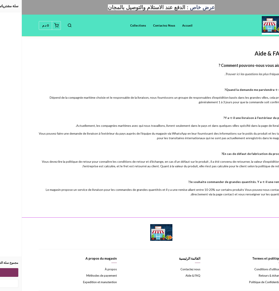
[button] (47, 25)
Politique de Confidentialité (244, 282)
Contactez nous (142, 25)
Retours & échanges (249, 275)
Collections (116, 25)
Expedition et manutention (78, 282)
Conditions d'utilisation (247, 269)
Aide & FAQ (171, 275)
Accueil (165, 25)
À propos (89, 269)
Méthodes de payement (80, 275)
